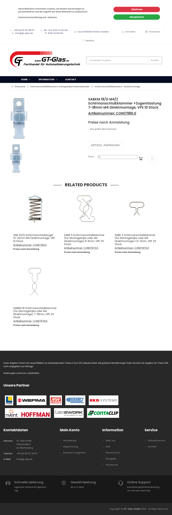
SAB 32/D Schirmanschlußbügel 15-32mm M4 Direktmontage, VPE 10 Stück (34, 238)
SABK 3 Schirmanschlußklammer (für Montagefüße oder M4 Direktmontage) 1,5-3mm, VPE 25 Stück (135, 239)
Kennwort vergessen (74, 452)
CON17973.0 (91, 248)
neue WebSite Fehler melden (93, 31)
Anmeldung (69, 440)
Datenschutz (113, 452)
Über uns (110, 440)
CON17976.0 (40, 321)
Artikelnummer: (102, 113)
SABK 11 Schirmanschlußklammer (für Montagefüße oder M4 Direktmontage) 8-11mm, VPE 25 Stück (84, 239)
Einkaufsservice (156, 440)
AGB (108, 446)
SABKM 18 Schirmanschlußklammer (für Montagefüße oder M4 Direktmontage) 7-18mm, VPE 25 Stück (35, 312)
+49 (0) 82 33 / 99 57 (24, 30)
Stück (91, 156)
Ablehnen (137, 9)
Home (26, 79)
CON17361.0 (40, 245)
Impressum (112, 464)
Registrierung (70, 446)
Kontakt (70, 79)
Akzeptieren (137, 17)
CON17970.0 (141, 248)
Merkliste (88, 40)
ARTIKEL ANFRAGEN (105, 145)
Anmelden (132, 31)
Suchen (154, 60)
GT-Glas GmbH (132, 509)
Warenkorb (152, 31)
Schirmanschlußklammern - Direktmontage (117, 86)
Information (49, 79)
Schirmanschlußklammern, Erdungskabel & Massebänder (59, 86)
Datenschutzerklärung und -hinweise (37, 17)
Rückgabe (111, 458)
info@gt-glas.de (24, 33)
